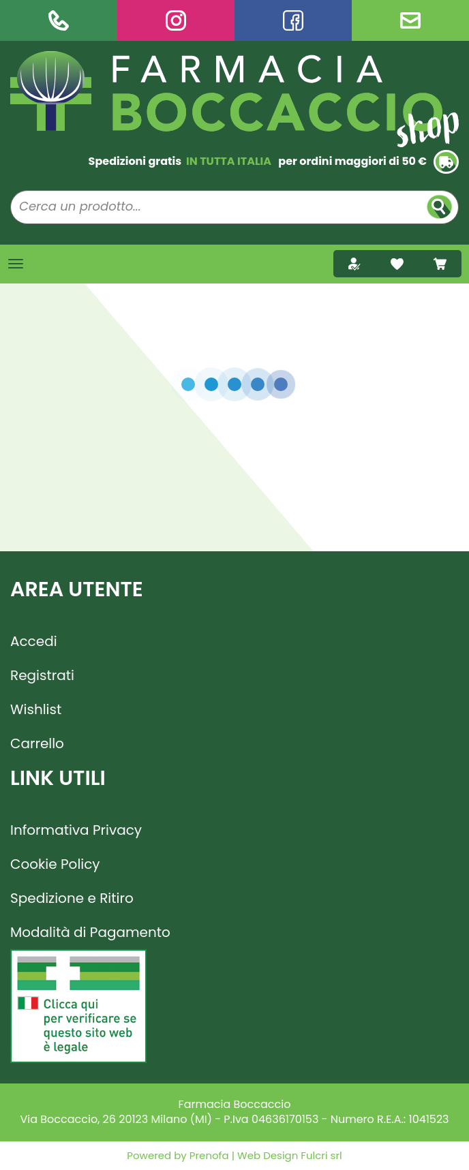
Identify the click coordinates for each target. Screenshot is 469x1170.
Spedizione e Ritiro (72, 898)
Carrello (37, 743)
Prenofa (208, 1155)
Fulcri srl (321, 1155)
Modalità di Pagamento (90, 932)
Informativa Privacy (76, 830)
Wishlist (35, 709)
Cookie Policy (55, 864)
